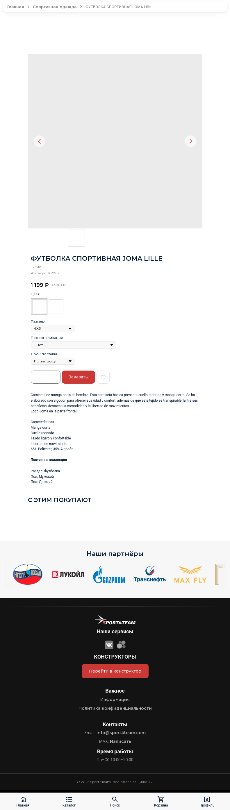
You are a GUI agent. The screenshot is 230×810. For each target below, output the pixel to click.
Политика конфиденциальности (115, 708)
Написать (120, 741)
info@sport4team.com (121, 732)
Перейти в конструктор (115, 671)
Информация (115, 699)
